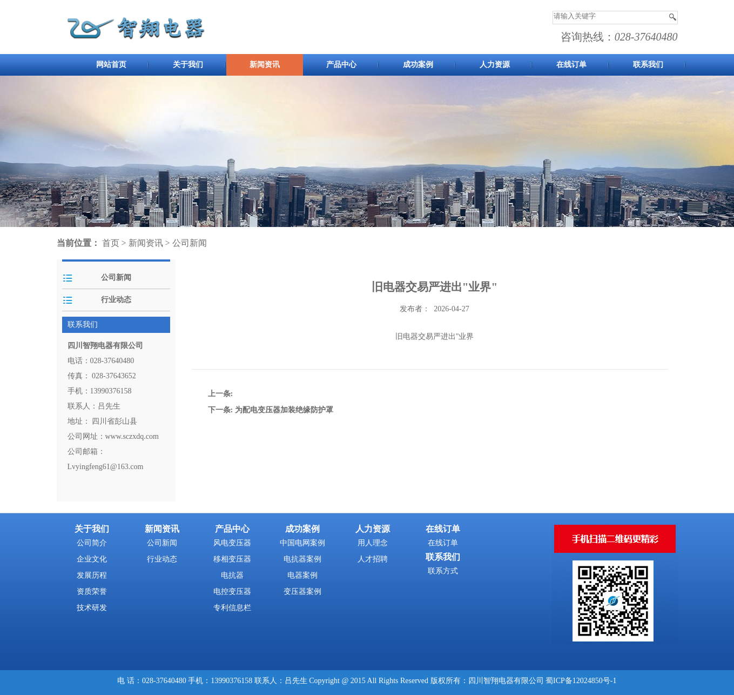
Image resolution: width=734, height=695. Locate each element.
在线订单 (571, 65)
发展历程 (92, 575)
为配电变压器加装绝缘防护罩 (284, 410)
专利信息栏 (232, 608)
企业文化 (92, 559)
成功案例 (418, 65)
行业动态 (116, 300)
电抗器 (232, 575)
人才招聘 (373, 559)
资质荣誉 (92, 591)
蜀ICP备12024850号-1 (581, 681)
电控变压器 (232, 591)
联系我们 (648, 65)
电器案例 (302, 575)
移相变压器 (232, 559)
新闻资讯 (265, 65)
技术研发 (92, 608)
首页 (110, 243)
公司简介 (92, 543)
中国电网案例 (302, 543)
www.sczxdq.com (132, 436)
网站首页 (111, 65)
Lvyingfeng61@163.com (106, 467)
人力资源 (495, 65)
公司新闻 (189, 243)
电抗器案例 (302, 559)
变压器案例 (302, 591)
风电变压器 (232, 543)
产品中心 (341, 65)
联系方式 (443, 571)
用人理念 (373, 543)
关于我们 (188, 65)
